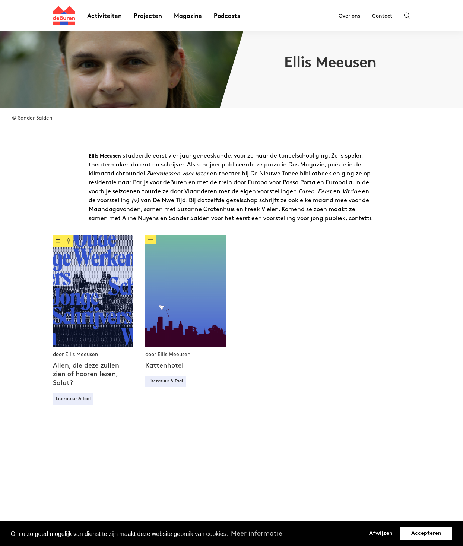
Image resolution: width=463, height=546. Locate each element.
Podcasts (227, 16)
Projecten (148, 16)
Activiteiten (104, 16)
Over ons (349, 15)
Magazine (188, 16)
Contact (382, 15)
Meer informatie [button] (256, 533)
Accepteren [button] (426, 533)
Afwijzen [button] (381, 533)
